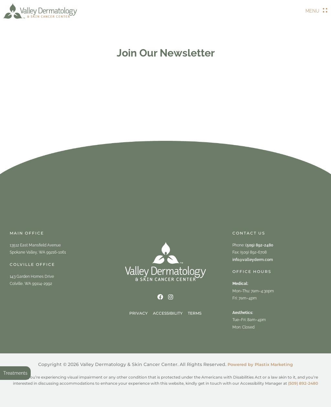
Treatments (15, 373)
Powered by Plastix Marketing (260, 364)
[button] (316, 11)
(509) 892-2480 (259, 245)
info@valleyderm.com (252, 259)
